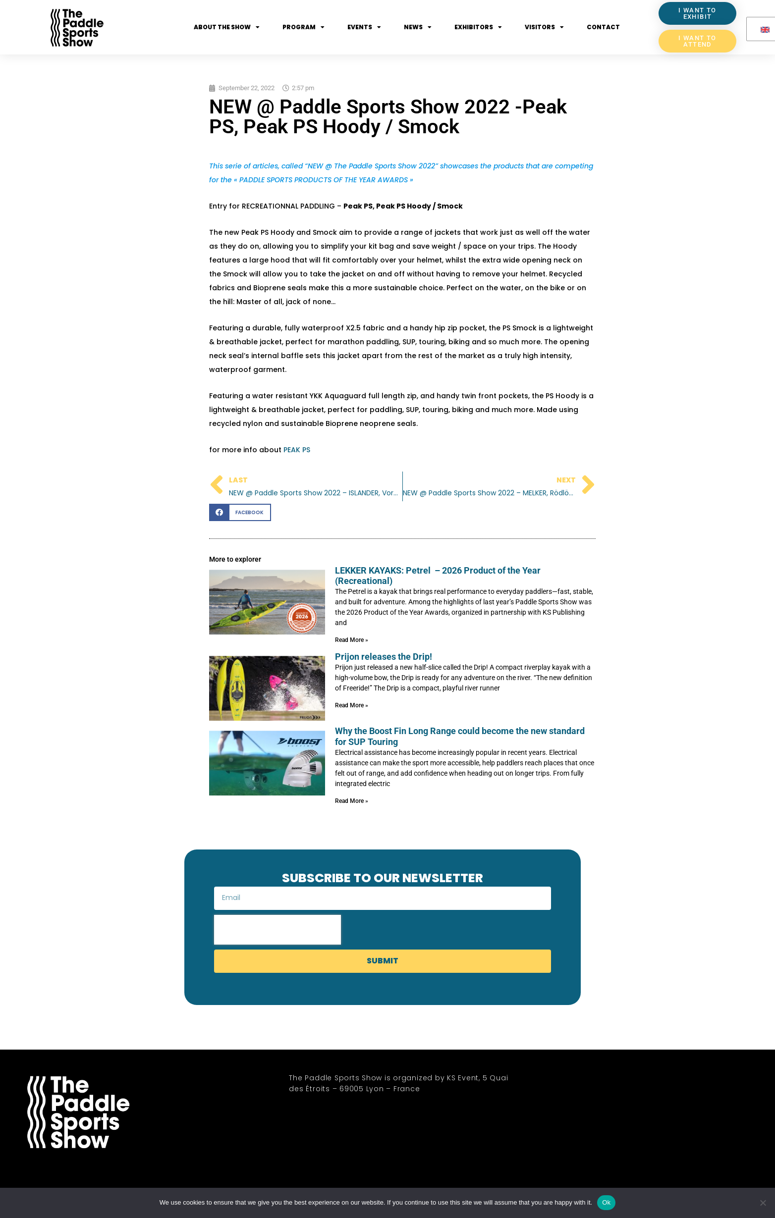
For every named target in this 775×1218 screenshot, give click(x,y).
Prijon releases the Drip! (383, 656)
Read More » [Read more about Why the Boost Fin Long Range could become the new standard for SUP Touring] (351, 800)
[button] (240, 512)
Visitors (544, 27)
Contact (603, 27)
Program (303, 27)
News (418, 27)
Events (364, 27)
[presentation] (277, 930)
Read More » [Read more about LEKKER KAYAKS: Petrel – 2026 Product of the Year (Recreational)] (351, 639)
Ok (606, 1202)
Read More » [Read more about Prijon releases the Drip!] (351, 705)
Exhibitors (478, 27)
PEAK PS (296, 450)
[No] (763, 1203)
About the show (227, 27)
